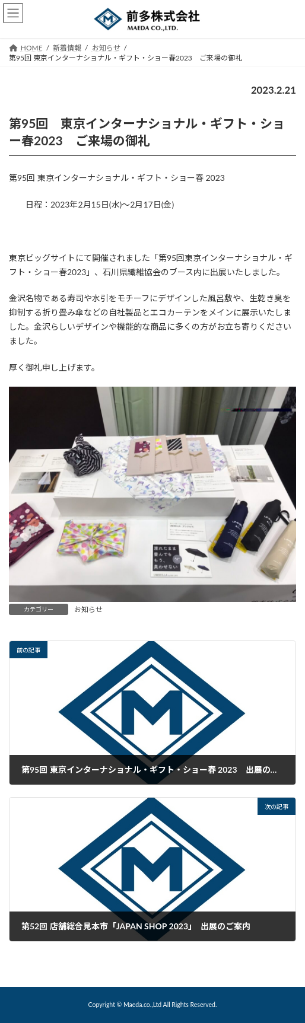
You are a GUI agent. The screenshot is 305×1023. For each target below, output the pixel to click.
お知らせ (88, 609)
